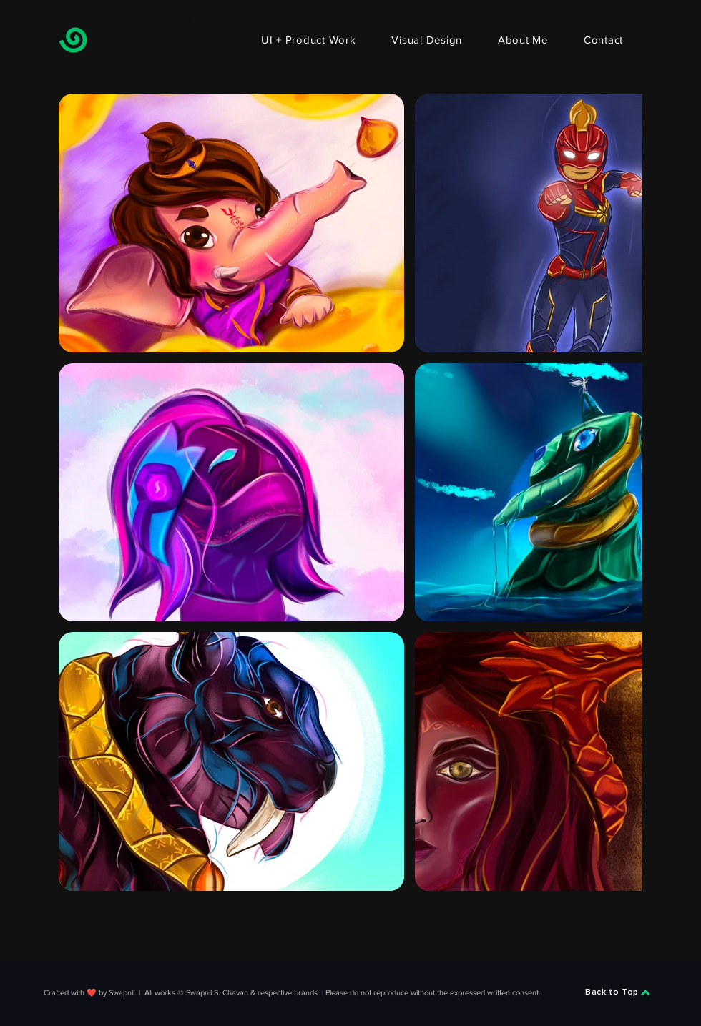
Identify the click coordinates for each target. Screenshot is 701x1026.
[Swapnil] (73, 40)
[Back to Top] (618, 993)
